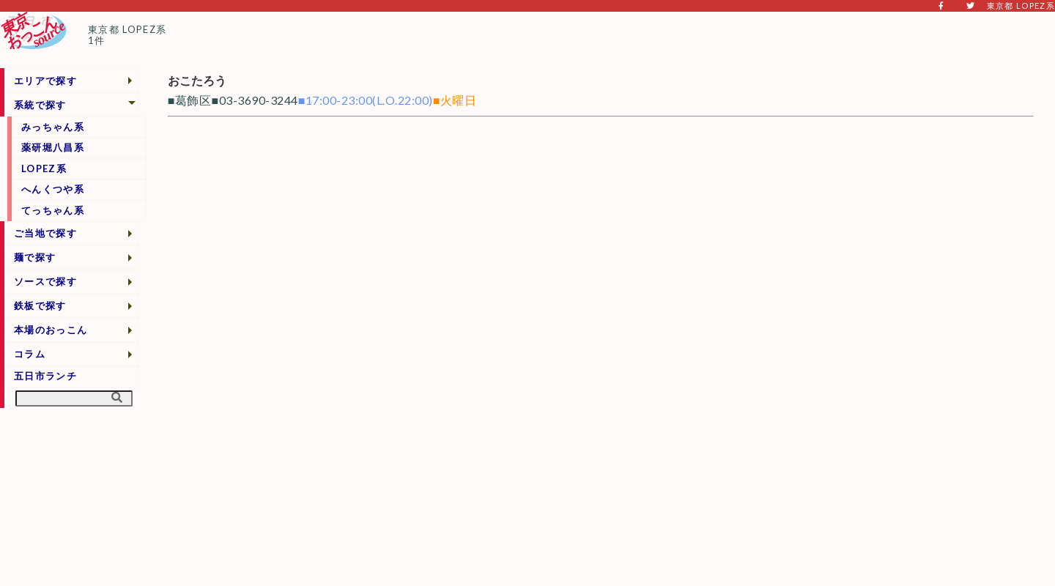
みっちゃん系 (52, 127)
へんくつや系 (52, 189)
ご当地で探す (45, 233)
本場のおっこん (50, 329)
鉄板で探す (40, 305)
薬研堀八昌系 (52, 147)
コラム (29, 354)
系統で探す (40, 105)
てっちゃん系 (52, 210)
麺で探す (35, 257)
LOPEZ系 (44, 168)
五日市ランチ (45, 376)
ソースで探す (45, 281)
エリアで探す (45, 80)
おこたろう (197, 80)
